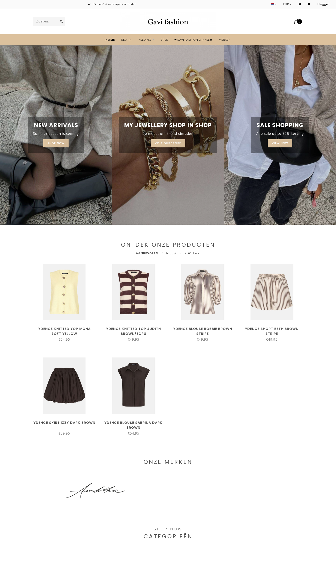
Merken (225, 40)
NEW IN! (126, 40)
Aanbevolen (147, 253)
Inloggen (323, 4)
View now (280, 143)
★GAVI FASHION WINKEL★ (193, 40)
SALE (164, 40)
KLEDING (145, 40)
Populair (192, 253)
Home (110, 40)
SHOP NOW (56, 143)
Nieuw (171, 253)
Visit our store (168, 143)
